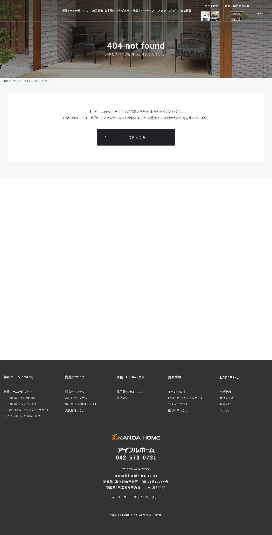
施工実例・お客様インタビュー (110, 10)
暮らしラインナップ (78, 397)
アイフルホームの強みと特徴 (22, 416)
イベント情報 (176, 391)
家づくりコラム (178, 410)
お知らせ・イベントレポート (185, 397)
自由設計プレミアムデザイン (25, 404)
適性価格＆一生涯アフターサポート (29, 409)
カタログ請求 (228, 397)
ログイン (225, 410)
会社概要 (185, 10)
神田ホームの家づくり (75, 10)
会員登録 (225, 404)
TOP (6, 81)
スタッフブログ (167, 10)
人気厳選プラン (75, 410)
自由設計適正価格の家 (22, 398)
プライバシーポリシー (148, 497)
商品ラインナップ (143, 10)
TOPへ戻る (136, 137)
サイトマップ (118, 497)
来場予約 (225, 391)
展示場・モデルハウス (130, 391)
